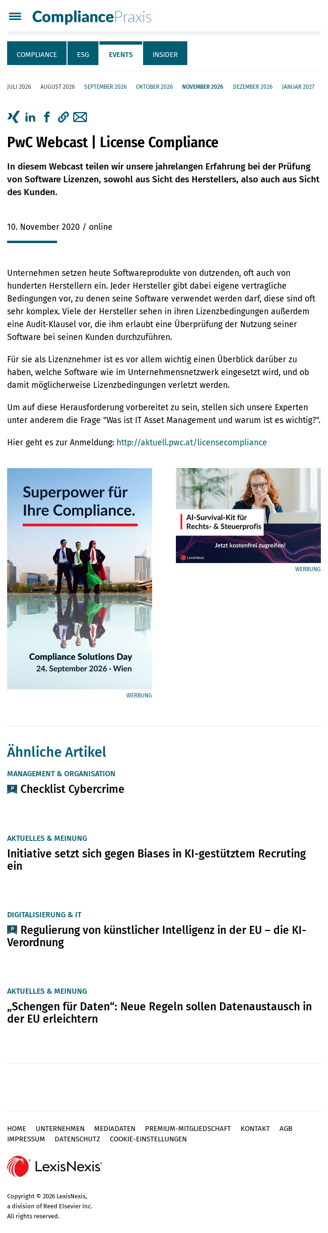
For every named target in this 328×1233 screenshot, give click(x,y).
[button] (63, 117)
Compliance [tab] (37, 54)
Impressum (26, 1139)
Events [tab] (121, 54)
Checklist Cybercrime (72, 789)
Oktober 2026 (154, 87)
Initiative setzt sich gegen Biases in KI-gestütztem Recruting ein (156, 860)
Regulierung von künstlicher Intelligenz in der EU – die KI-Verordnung (156, 936)
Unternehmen (60, 1128)
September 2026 (105, 87)
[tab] (37, 53)
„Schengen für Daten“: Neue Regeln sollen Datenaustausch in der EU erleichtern (159, 1013)
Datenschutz (77, 1139)
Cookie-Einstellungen (148, 1139)
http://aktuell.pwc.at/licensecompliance (191, 443)
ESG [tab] (83, 54)
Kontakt (255, 1128)
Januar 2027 (298, 87)
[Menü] (15, 17)
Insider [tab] (165, 54)
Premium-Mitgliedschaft (188, 1128)
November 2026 (202, 87)
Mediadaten (114, 1128)
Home (16, 1128)
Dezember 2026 (252, 87)
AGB (286, 1128)
